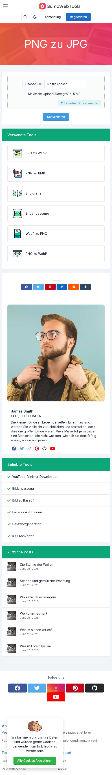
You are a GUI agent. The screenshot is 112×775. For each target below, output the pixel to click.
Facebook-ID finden (27, 512)
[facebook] (14, 448)
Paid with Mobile (14, 769)
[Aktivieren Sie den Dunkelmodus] (35, 17)
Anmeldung (53, 17)
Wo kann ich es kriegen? (38, 597)
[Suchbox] (25, 17)
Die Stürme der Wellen (36, 564)
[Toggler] (5, 6)
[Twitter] (38, 287)
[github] (45, 448)
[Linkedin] (62, 287)
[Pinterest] (50, 287)
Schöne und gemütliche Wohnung (45, 581)
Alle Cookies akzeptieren (34, 760)
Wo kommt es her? (33, 613)
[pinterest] (37, 448)
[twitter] (22, 448)
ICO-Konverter (23, 536)
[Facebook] (26, 287)
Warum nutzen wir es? (36, 630)
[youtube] (53, 448)
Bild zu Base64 (23, 500)
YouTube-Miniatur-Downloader (35, 477)
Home (62, 761)
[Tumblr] (85, 287)
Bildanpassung (23, 488)
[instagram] (30, 448)
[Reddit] (73, 287)
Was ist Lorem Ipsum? (35, 646)
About (62, 769)
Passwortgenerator (26, 524)
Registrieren (78, 17)
